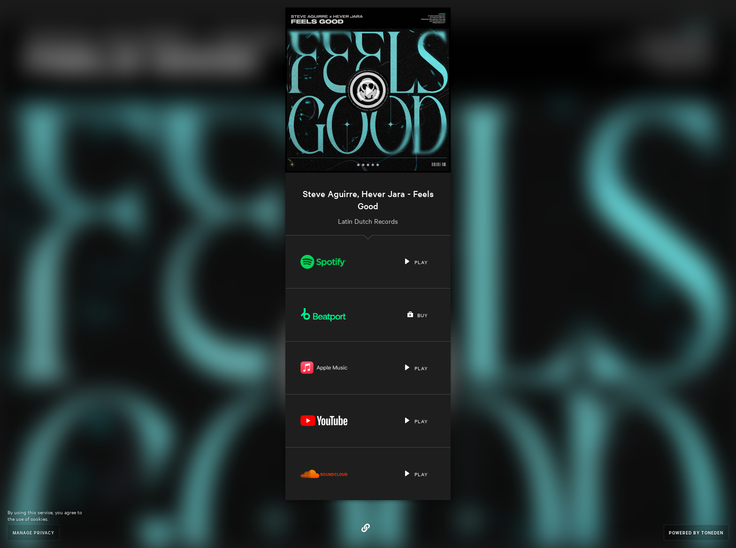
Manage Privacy (33, 532)
